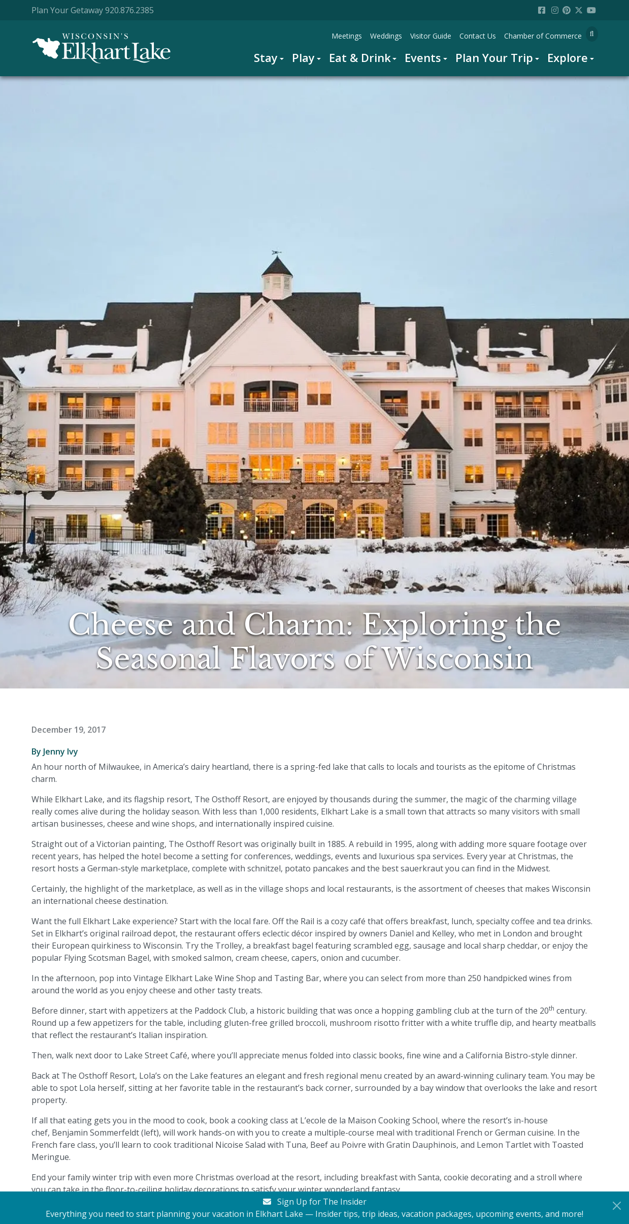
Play (303, 57)
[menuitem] (269, 57)
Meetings (347, 36)
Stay (266, 57)
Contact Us (477, 36)
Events (423, 57)
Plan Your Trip (494, 57)
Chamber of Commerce (543, 36)
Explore (567, 57)
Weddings (386, 36)
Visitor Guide (430, 36)
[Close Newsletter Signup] (617, 1205)
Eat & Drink (360, 57)
